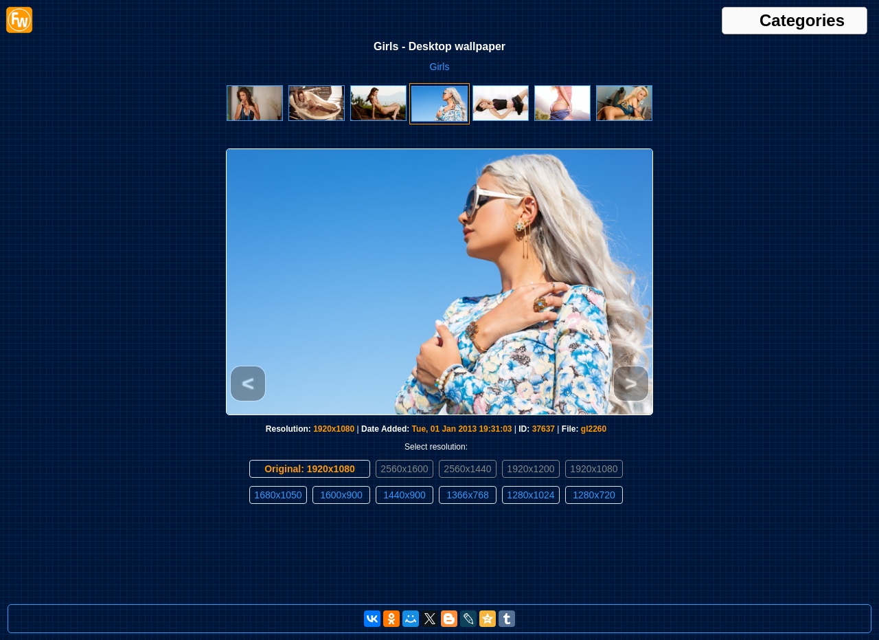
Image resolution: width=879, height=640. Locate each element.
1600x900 (341, 494)
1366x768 (467, 494)
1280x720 (594, 494)
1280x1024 (530, 494)
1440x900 (404, 494)
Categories (802, 20)
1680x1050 (277, 494)
